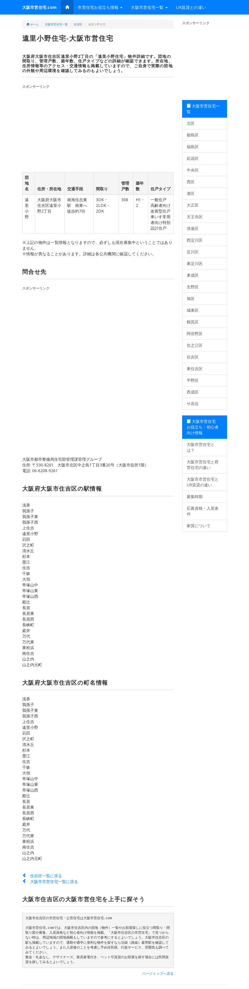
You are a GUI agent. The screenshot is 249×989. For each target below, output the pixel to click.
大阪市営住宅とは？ (201, 447)
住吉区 (78, 24)
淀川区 (193, 251)
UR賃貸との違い (191, 7)
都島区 (193, 135)
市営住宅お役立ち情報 (100, 7)
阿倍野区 (195, 333)
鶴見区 (193, 322)
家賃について (199, 525)
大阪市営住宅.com (39, 7)
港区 (191, 193)
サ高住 (193, 403)
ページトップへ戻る (158, 973)
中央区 (193, 170)
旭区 (191, 298)
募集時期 (195, 496)
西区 (191, 181)
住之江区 (195, 345)
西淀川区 (195, 240)
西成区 (193, 392)
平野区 (193, 380)
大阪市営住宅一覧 (149, 7)
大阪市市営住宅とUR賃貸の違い (203, 482)
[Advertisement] (101, 129)
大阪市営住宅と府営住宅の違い (203, 464)
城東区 (193, 310)
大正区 (193, 205)
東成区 (193, 275)
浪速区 (193, 228)
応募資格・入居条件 (203, 511)
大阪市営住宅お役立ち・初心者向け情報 (203, 427)
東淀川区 (195, 263)
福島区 (193, 146)
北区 (191, 123)
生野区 (193, 286)
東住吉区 (195, 368)
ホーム (32, 24)
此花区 (193, 158)
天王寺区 (195, 216)
